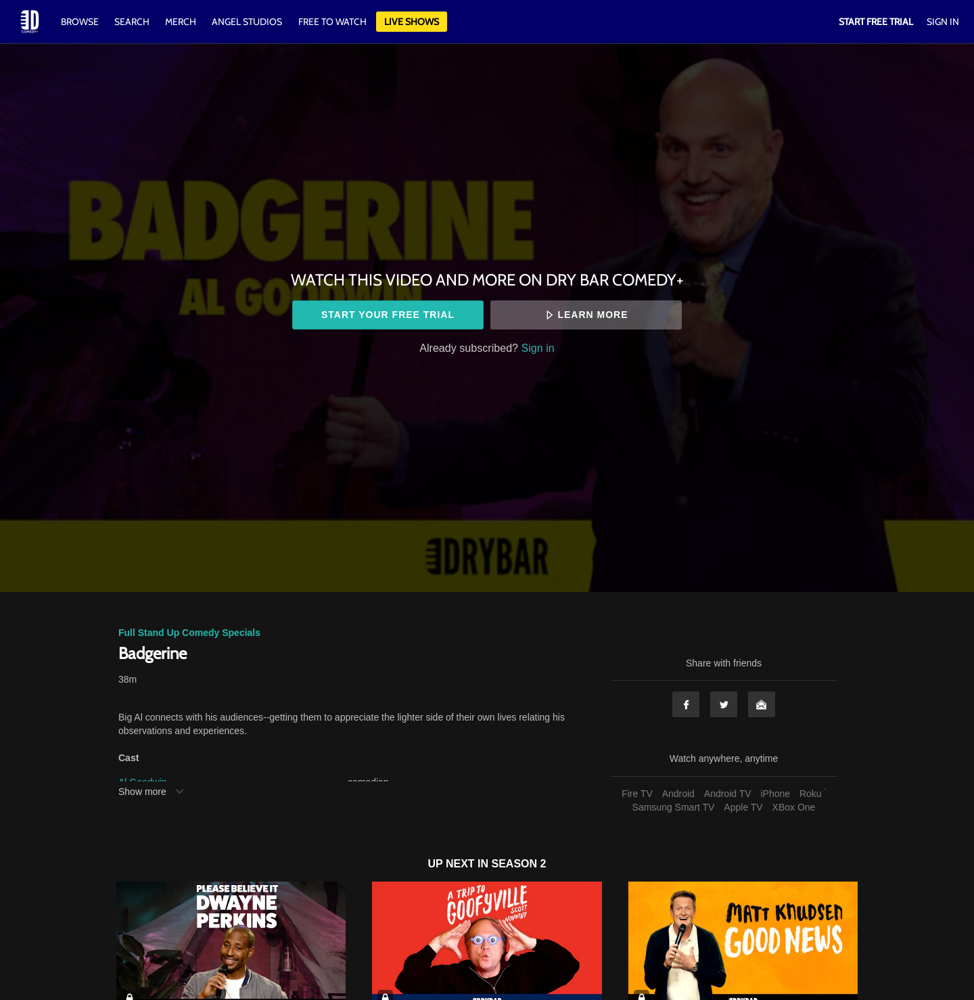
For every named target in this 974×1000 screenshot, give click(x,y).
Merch (180, 22)
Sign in (538, 348)
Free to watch (332, 22)
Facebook (686, 704)
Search (133, 22)
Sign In (943, 22)
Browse (81, 22)
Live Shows (411, 22)
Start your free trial (388, 314)
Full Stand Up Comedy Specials (189, 632)
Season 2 (519, 863)
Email (761, 704)
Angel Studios (247, 22)
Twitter (724, 704)
